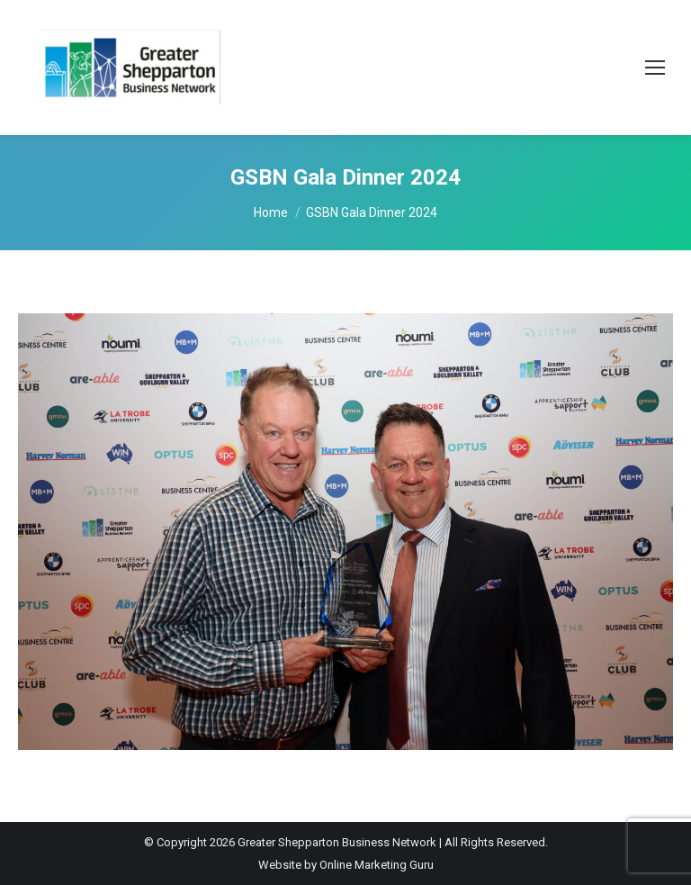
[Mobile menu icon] (655, 68)
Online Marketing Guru (376, 864)
